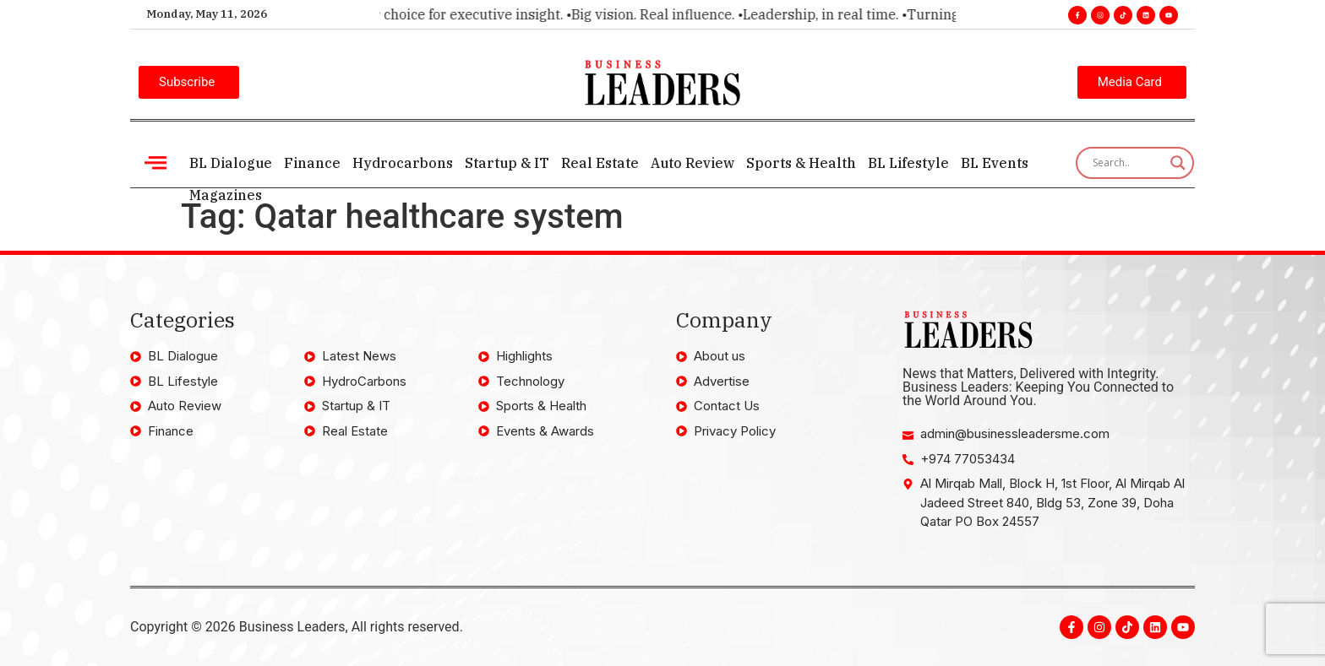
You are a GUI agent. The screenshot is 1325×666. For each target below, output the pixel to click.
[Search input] (1127, 163)
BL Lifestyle (908, 162)
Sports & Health (801, 162)
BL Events (994, 162)
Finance (312, 162)
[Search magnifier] (1178, 163)
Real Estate (600, 162)
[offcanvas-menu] (155, 162)
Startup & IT (507, 162)
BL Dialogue (230, 162)
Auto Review (692, 162)
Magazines (225, 195)
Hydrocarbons (402, 162)
